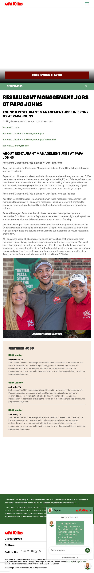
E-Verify (70, 562)
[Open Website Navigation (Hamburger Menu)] (87, 7)
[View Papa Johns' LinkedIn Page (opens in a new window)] (29, 552)
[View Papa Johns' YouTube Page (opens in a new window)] (33, 552)
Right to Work (81, 562)
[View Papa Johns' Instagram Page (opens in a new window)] (25, 552)
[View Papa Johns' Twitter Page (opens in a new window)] (36, 552)
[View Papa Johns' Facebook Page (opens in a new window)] (21, 552)
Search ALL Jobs (11, 127)
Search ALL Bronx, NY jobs (16, 145)
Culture (9, 545)
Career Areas (13, 538)
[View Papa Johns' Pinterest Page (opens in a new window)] (40, 552)
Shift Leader (15, 355)
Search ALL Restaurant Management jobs (23, 133)
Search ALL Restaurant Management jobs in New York (29, 139)
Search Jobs (14, 86)
